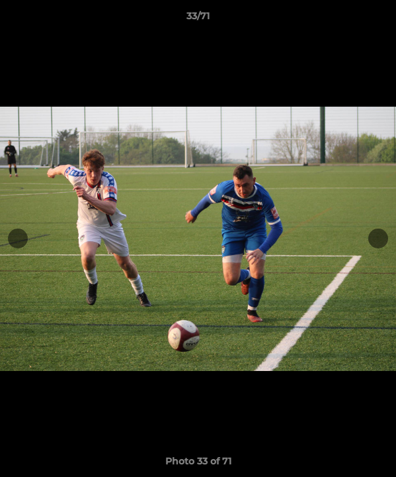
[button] (380, 19)
